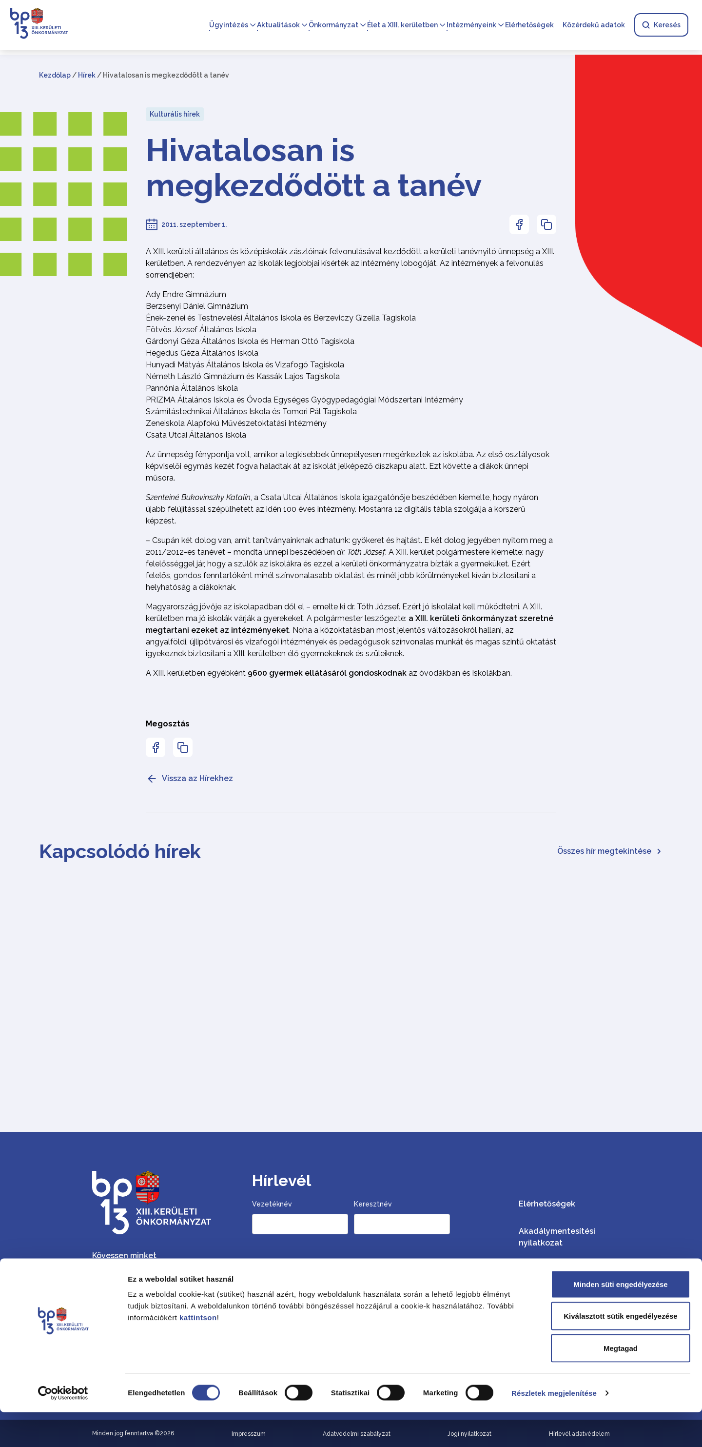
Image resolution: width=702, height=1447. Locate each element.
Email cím (269, 1263)
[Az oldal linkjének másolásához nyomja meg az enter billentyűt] (546, 224)
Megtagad (621, 1383)
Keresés (661, 25)
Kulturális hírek (175, 114)
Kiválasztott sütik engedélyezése (620, 1351)
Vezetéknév (272, 1204)
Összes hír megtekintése (610, 851)
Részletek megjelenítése (554, 1428)
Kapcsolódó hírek (120, 851)
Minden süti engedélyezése (620, 1319)
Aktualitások (278, 25)
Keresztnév (373, 1204)
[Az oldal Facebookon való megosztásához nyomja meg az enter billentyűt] (519, 224)
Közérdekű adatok (594, 25)
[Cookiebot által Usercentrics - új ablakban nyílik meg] (63, 1428)
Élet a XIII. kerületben (402, 25)
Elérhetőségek (529, 25)
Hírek (87, 75)
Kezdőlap (55, 75)
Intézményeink (471, 25)
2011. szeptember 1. (194, 224)
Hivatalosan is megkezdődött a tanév (314, 168)
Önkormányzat (333, 25)
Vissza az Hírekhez (189, 778)
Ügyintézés (228, 25)
